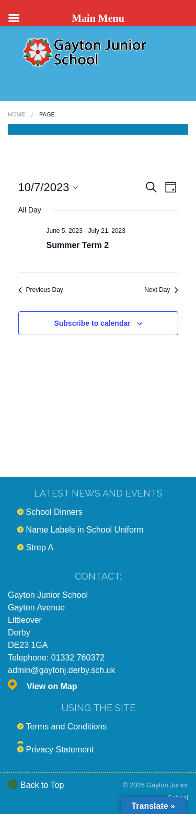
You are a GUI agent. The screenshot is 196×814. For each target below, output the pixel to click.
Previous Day (40, 289)
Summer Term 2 (78, 245)
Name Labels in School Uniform (85, 529)
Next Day (161, 289)
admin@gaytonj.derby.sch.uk (61, 670)
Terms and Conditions (66, 726)
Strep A (39, 547)
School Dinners (54, 512)
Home (16, 114)
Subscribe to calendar (92, 323)
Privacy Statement (60, 749)
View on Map (52, 686)
